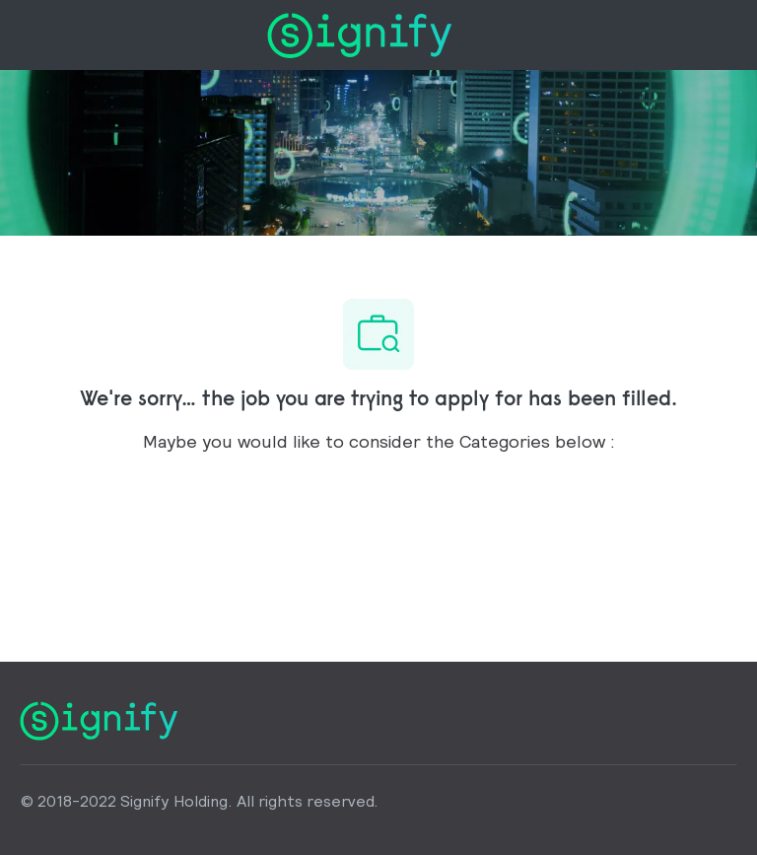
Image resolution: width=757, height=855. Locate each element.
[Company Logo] (359, 33)
